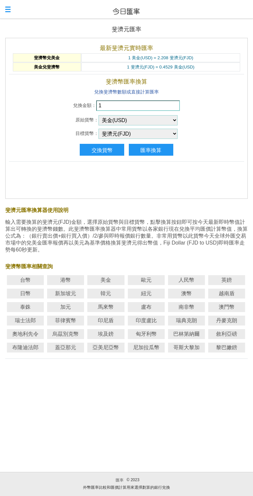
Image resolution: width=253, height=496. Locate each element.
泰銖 (25, 307)
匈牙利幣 (146, 334)
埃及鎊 (106, 334)
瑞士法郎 (25, 320)
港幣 (65, 280)
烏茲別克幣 (65, 334)
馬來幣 (106, 307)
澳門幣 (227, 307)
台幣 (25, 280)
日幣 (25, 293)
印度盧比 (146, 320)
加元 (65, 307)
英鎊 (226, 280)
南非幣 (186, 307)
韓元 (105, 293)
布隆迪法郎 (25, 347)
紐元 (146, 293)
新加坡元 (65, 293)
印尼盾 (106, 320)
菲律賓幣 (65, 320)
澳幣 (186, 293)
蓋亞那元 (65, 347)
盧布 (146, 307)
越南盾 (227, 293)
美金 (105, 280)
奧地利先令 (25, 334)
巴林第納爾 (186, 334)
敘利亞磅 (226, 334)
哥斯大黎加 (186, 347)
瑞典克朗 (186, 320)
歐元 (146, 280)
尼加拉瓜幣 (146, 347)
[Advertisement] (126, 179)
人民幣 (186, 280)
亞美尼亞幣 (106, 347)
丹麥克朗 (226, 320)
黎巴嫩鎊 (226, 347)
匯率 (120, 480)
